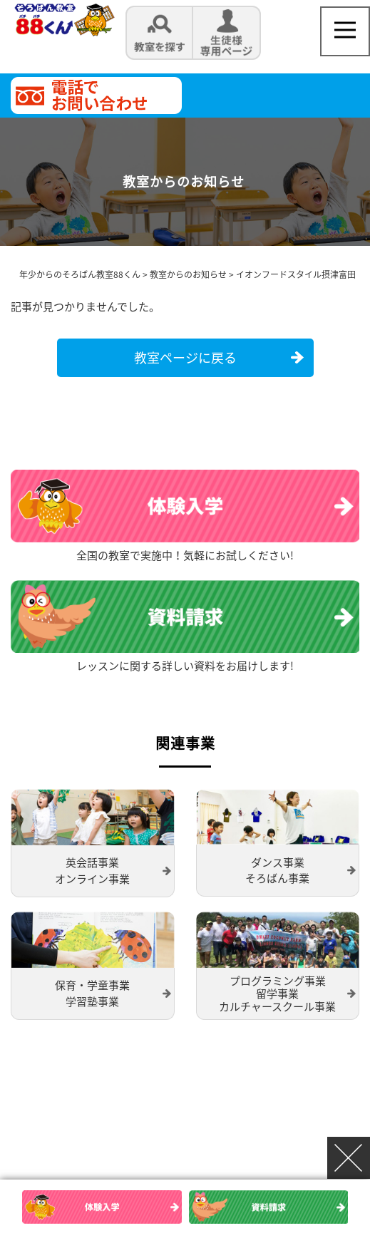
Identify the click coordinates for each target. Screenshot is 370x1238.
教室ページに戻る (185, 357)
